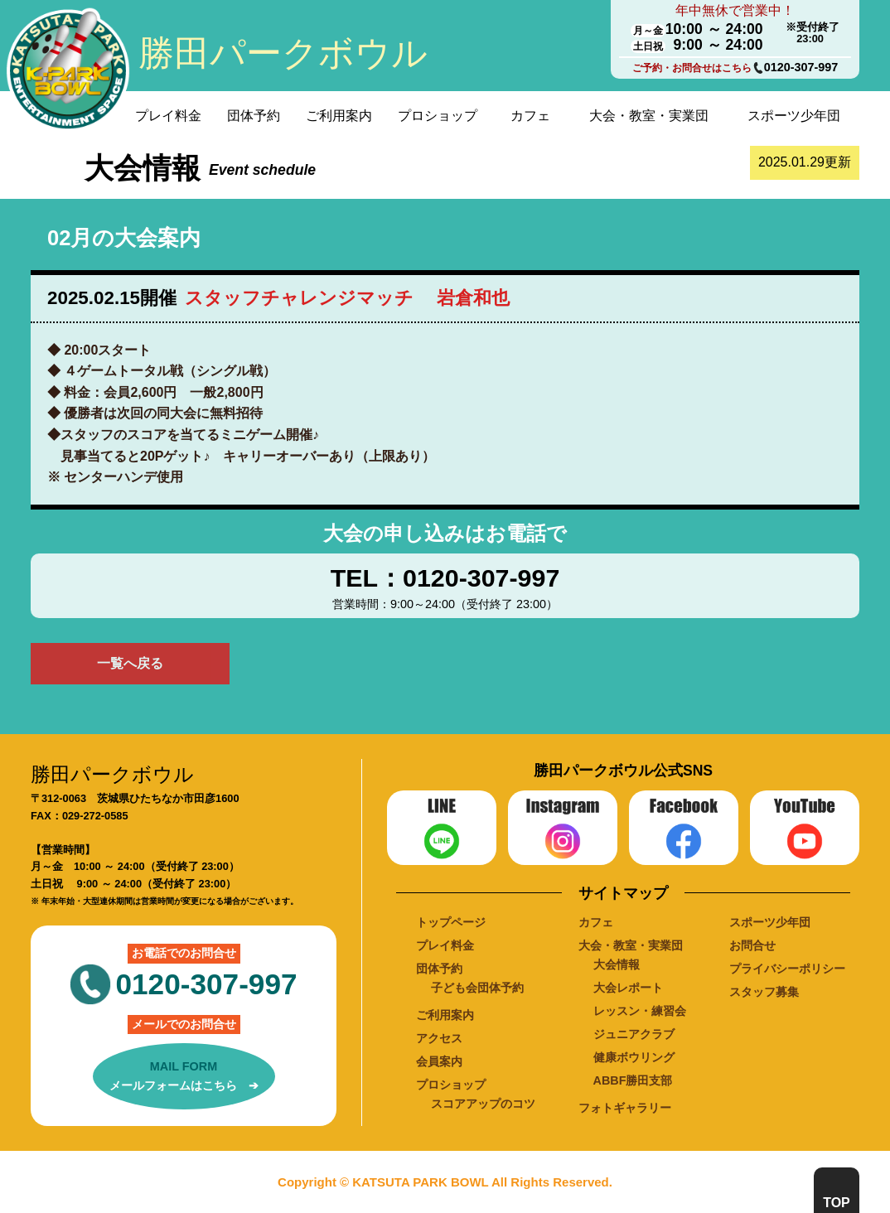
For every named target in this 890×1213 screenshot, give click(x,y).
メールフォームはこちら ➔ (184, 1074)
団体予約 (253, 116)
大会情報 (616, 964)
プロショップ (437, 116)
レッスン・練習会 (639, 1010)
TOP (836, 1203)
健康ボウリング (634, 1057)
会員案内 (439, 1061)
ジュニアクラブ (634, 1034)
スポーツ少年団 (793, 116)
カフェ (530, 116)
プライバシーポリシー (787, 968)
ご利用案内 (339, 116)
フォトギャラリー (624, 1107)
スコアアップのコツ (483, 1103)
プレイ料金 (168, 116)
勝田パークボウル (283, 53)
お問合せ (752, 945)
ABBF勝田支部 (633, 1080)
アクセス (439, 1038)
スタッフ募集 (764, 991)
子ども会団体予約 (477, 987)
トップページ (451, 922)
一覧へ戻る (130, 663)
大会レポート (628, 987)
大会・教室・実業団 (649, 116)
